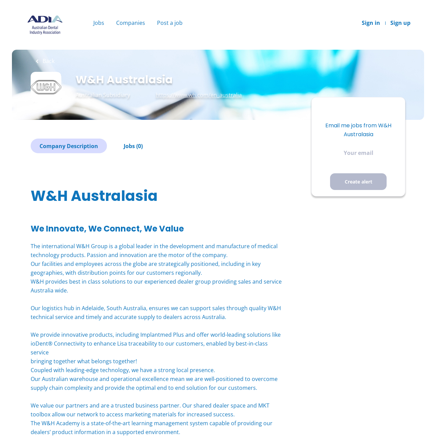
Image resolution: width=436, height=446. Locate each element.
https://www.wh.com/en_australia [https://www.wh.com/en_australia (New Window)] (199, 95)
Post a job (170, 22)
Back (47, 61)
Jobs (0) (133, 146)
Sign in (371, 22)
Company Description (69, 146)
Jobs (98, 22)
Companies (130, 22)
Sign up (400, 22)
